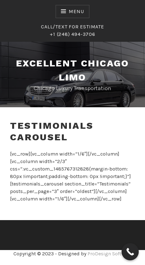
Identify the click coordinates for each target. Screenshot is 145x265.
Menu (76, 11)
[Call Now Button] (130, 251)
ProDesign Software (110, 254)
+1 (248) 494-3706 (72, 34)
